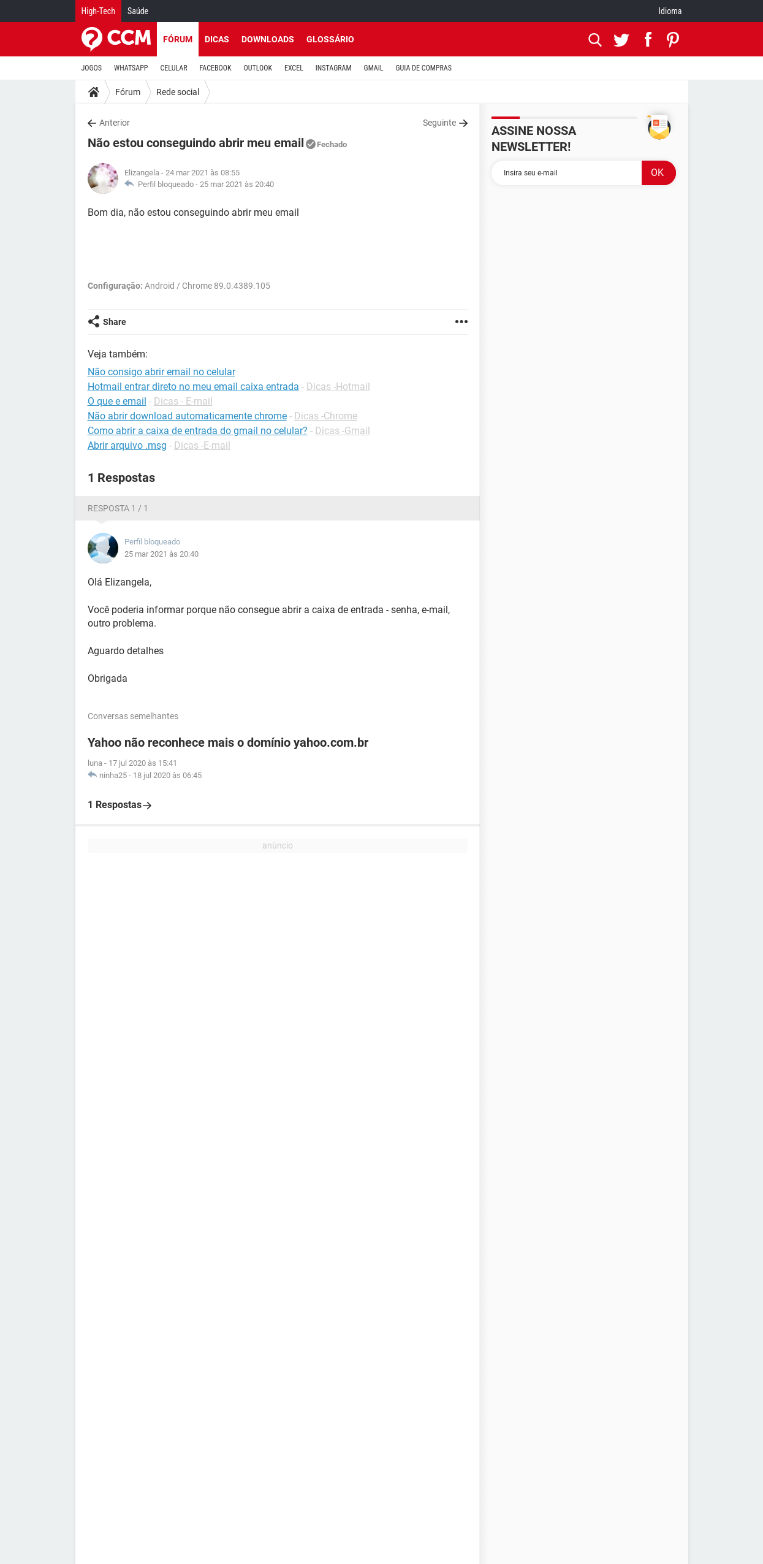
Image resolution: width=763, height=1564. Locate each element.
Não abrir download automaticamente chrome (187, 416)
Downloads (267, 39)
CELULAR (174, 68)
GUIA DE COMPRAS (424, 68)
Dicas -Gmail (342, 431)
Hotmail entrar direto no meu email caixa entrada (193, 386)
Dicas (217, 39)
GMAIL (374, 68)
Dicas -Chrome (325, 416)
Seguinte (439, 123)
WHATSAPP (131, 68)
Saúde (137, 11)
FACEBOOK (216, 68)
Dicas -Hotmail (338, 386)
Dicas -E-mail (202, 445)
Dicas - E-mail (183, 401)
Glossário (330, 39)
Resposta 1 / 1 (118, 508)
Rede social (177, 92)
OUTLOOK (257, 68)
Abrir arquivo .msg (127, 445)
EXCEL (293, 68)
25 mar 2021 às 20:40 (237, 184)
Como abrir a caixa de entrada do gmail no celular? (198, 431)
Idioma (670, 11)
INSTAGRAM (334, 68)
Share (114, 322)
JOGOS (92, 68)
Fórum (177, 39)
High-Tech (98, 11)
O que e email (117, 401)
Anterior (114, 123)
